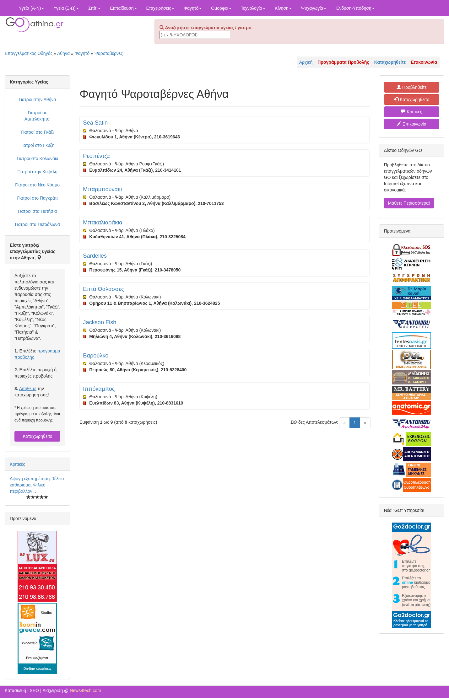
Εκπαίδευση (123, 8)
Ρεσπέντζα (96, 156)
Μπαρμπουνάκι (102, 189)
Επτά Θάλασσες (103, 289)
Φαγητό (193, 8)
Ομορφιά (221, 8)
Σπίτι (94, 8)
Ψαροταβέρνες (109, 53)
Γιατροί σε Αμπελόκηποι (37, 115)
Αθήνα (63, 53)
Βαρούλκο (95, 355)
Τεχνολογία (253, 8)
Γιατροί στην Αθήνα (37, 99)
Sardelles (95, 256)
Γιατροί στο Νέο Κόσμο (37, 184)
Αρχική (306, 62)
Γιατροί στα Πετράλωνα (37, 224)
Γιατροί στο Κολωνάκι (37, 158)
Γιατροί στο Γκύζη (37, 145)
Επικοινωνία (411, 123)
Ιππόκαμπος (99, 389)
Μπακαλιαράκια (102, 222)
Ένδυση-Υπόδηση (355, 8)
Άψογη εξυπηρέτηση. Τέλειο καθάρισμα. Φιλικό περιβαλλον (37, 485)
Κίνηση (283, 8)
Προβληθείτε (412, 87)
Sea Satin (95, 123)
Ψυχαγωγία (314, 8)
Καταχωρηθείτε (37, 436)
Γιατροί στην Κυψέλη (37, 171)
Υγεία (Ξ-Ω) (66, 8)
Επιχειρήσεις (160, 8)
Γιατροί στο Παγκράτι (37, 198)
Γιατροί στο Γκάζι (37, 132)
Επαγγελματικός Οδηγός (28, 53)
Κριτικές (17, 464)
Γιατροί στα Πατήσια (37, 211)
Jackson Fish (99, 322)
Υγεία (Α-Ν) (31, 8)
